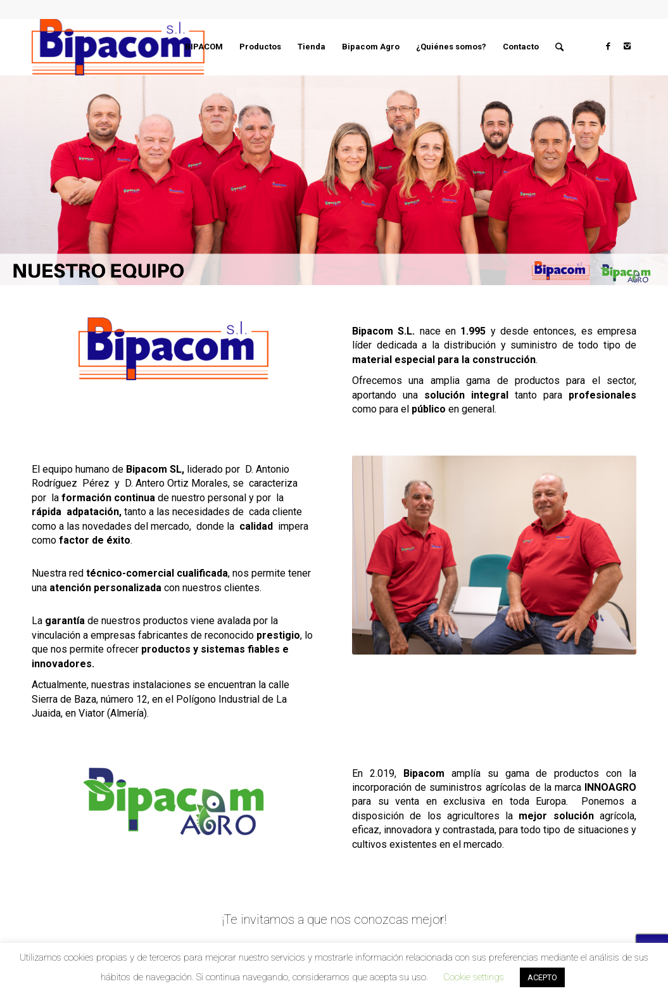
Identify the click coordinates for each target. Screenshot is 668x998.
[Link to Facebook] (607, 46)
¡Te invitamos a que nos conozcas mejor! (334, 919)
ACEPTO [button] (542, 977)
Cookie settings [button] (473, 977)
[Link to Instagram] (626, 46)
